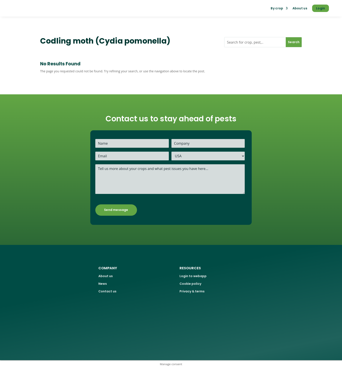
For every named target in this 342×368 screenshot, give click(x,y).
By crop (277, 8)
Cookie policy (190, 284)
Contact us (107, 291)
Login (320, 8)
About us (299, 8)
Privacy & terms (192, 291)
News (102, 284)
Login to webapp (193, 276)
